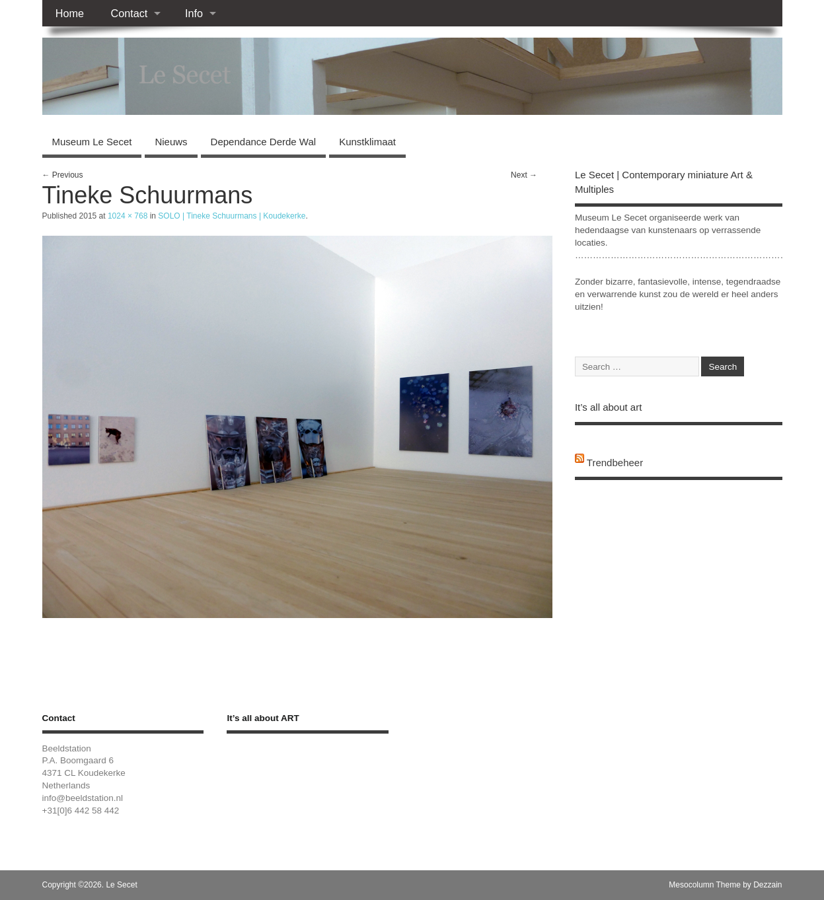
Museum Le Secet (92, 141)
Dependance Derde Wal (264, 141)
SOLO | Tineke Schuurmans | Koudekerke (231, 216)
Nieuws (171, 141)
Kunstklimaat (367, 141)
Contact (128, 13)
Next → (524, 175)
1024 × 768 (127, 216)
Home (70, 13)
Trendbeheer (615, 462)
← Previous (62, 175)
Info (194, 13)
